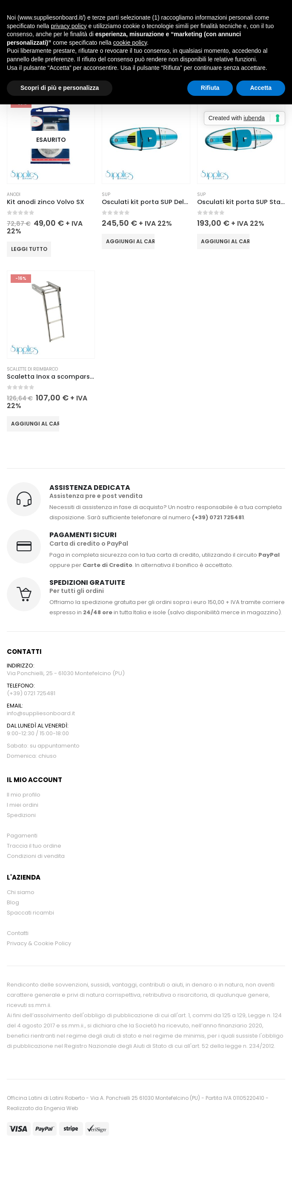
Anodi (13, 194)
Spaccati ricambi (30, 913)
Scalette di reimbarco (32, 369)
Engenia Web (61, 1108)
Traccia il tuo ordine (34, 846)
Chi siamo (20, 892)
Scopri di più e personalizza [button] (59, 87)
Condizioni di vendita (36, 856)
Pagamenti (22, 835)
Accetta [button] (261, 87)
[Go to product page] (50, 139)
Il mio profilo (23, 795)
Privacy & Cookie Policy (39, 943)
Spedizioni (21, 815)
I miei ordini (22, 805)
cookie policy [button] (130, 42)
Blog (13, 902)
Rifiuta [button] (210, 87)
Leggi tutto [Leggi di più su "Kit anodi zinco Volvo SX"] (29, 249)
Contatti (18, 933)
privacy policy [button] (69, 26)
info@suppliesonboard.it (41, 713)
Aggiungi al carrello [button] (130, 241)
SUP (106, 194)
